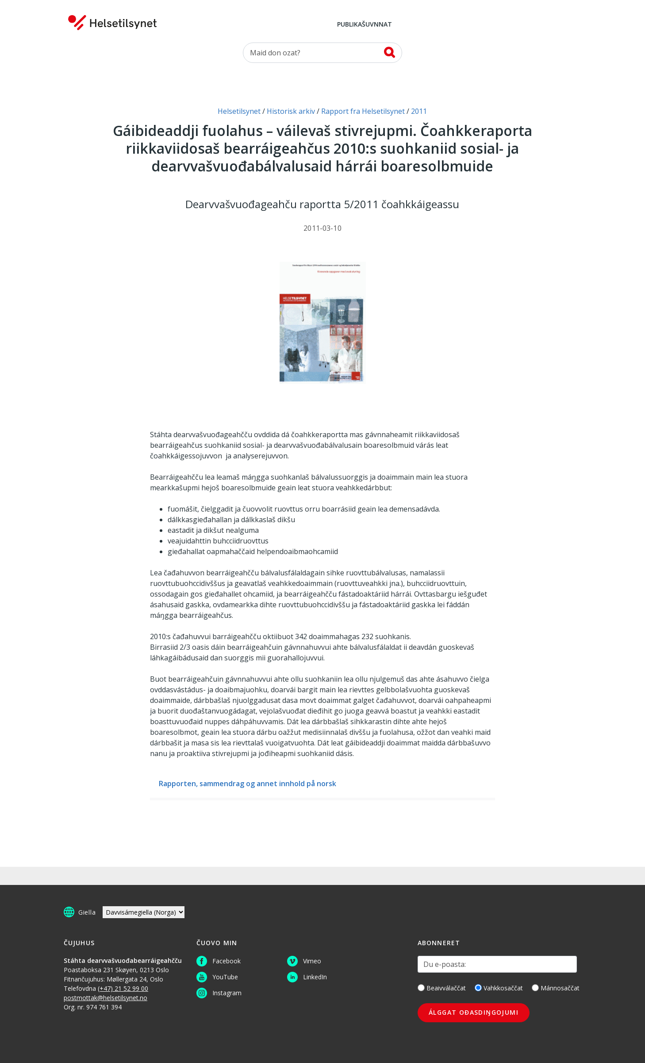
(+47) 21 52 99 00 (123, 988)
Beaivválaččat (442, 988)
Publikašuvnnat (364, 24)
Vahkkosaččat (499, 988)
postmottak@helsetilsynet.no (105, 997)
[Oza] (322, 53)
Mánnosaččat (556, 988)
